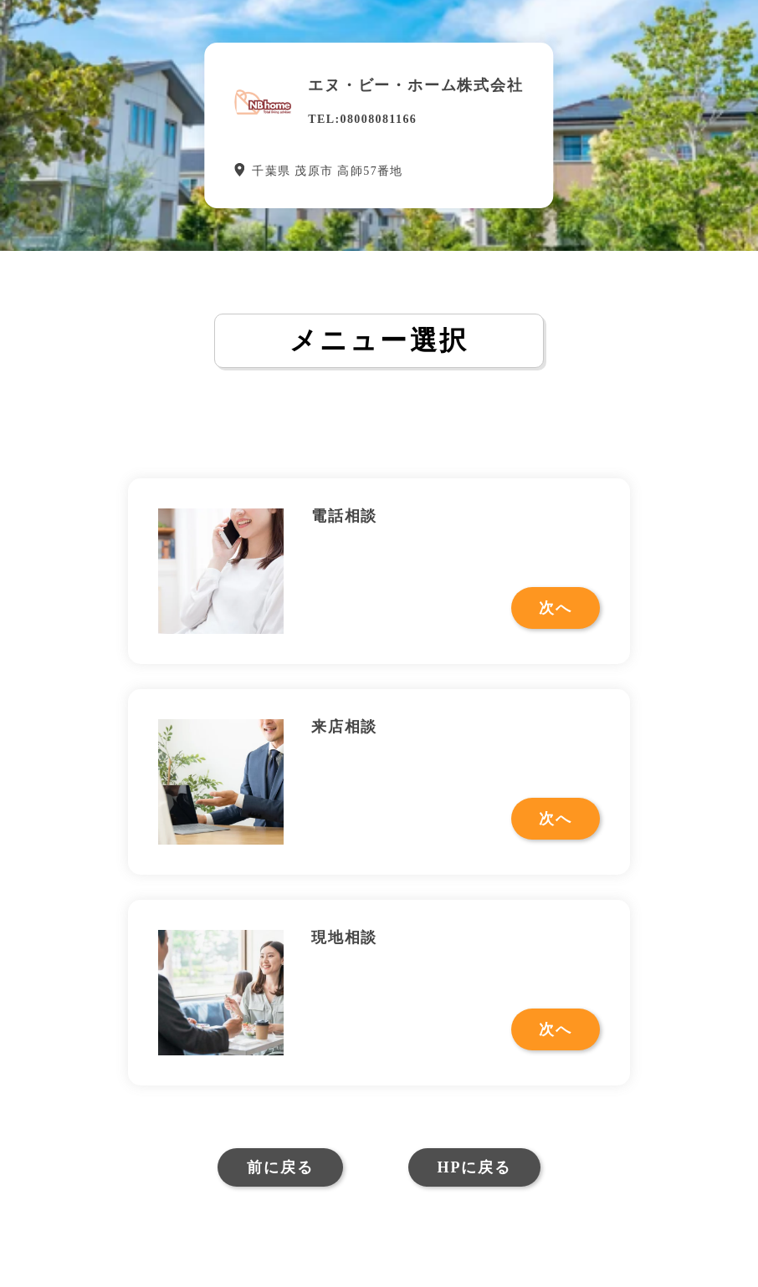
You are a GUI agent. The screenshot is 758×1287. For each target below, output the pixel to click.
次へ (555, 608)
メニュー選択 (379, 340)
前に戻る (280, 1167)
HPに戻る (474, 1167)
